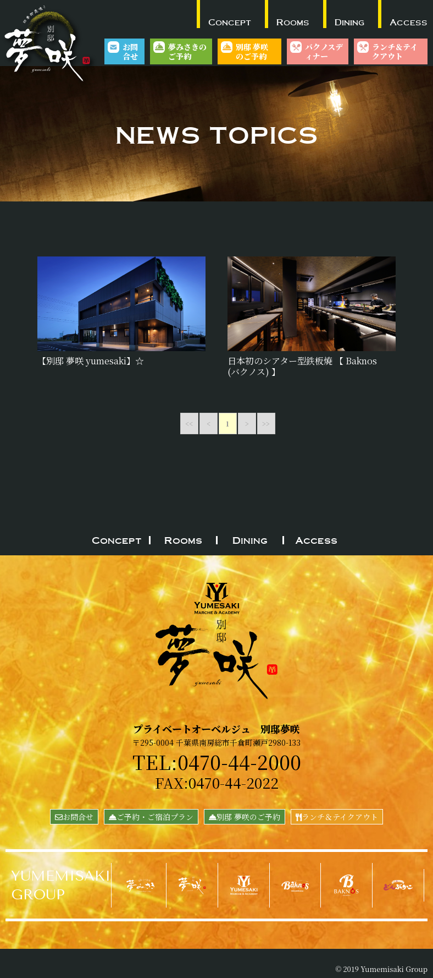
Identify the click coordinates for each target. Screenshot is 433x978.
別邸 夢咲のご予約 (252, 51)
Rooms (292, 22)
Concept (229, 22)
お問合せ (130, 51)
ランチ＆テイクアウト (395, 51)
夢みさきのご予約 (187, 51)
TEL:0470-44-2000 (217, 761)
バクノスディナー (324, 51)
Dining (349, 22)
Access (409, 22)
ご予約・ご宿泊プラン (151, 816)
